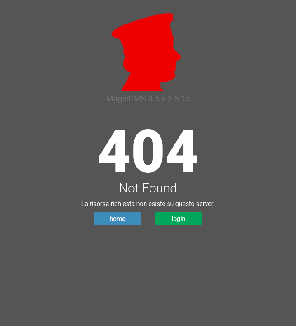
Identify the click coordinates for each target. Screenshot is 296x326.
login (179, 218)
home (117, 218)
